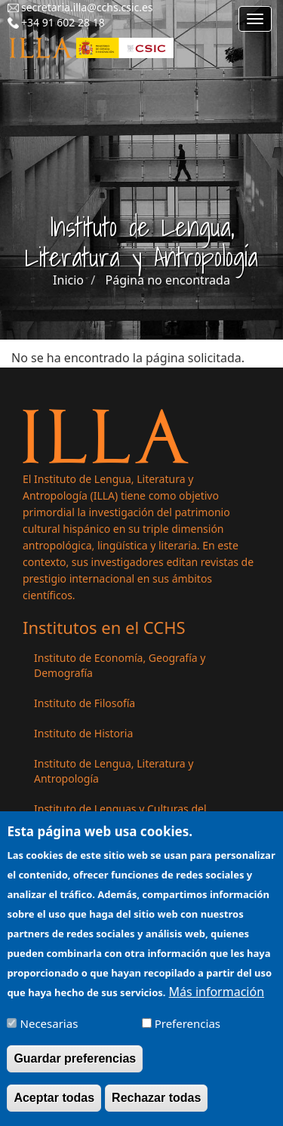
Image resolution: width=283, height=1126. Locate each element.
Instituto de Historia (83, 733)
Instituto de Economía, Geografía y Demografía (119, 665)
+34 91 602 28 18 (63, 22)
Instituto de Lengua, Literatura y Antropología (113, 771)
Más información (216, 1000)
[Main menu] (255, 19)
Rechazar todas (156, 1107)
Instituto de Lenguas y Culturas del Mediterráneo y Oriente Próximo (120, 816)
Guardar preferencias (75, 1068)
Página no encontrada (168, 280)
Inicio (68, 280)
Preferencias (187, 1032)
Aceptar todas (54, 1107)
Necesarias (49, 1032)
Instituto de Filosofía (84, 703)
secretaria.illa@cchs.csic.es (87, 7)
